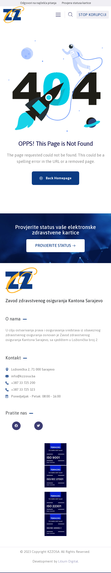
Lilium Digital (68, 561)
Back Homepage (55, 178)
